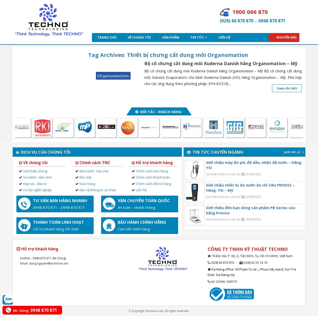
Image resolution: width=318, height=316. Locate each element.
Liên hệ (224, 37)
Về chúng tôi (139, 37)
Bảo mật (85, 177)
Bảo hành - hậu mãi (94, 171)
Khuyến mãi (287, 37)
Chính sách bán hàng (152, 171)
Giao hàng (87, 183)
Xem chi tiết (287, 88)
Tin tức (198, 37)
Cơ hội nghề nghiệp (37, 190)
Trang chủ (107, 37)
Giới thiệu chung (35, 171)
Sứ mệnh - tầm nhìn (37, 177)
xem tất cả (294, 152)
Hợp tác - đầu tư (35, 183)
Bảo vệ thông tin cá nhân (98, 190)
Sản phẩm (170, 37)
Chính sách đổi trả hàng (153, 183)
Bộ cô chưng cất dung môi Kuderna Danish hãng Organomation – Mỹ (220, 63)
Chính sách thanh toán (153, 177)
